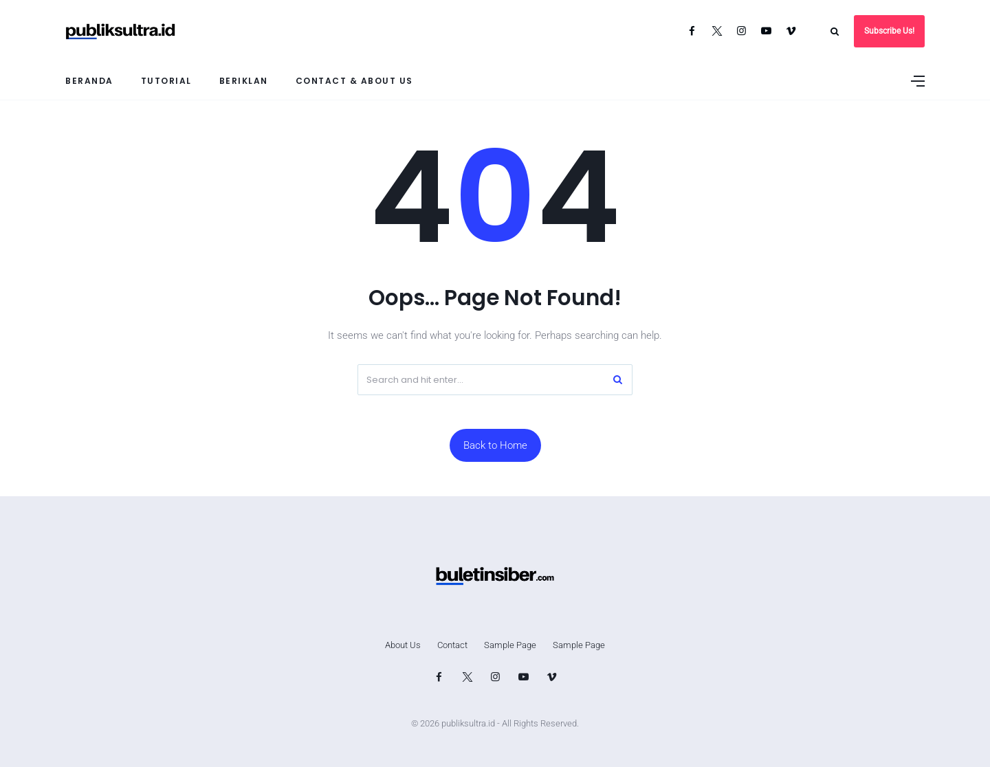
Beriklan (243, 81)
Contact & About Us (354, 81)
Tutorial (166, 81)
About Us (403, 645)
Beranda (89, 81)
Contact (452, 645)
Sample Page (510, 645)
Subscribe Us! (889, 31)
